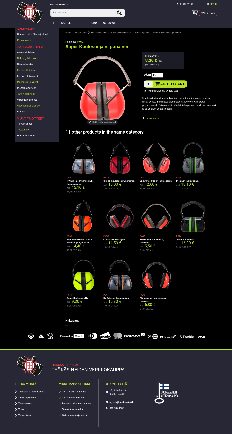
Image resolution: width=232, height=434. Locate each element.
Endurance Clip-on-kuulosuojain (156, 181)
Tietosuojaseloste (27, 397)
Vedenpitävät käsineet (28, 105)
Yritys (21, 409)
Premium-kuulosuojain (187, 181)
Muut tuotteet (30, 118)
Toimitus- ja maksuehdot (31, 391)
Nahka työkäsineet (27, 58)
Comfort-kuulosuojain (114, 239)
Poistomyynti (24, 40)
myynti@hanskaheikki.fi (121, 402)
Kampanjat (26, 29)
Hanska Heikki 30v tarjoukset (32, 34)
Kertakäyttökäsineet (27, 76)
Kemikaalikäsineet (26, 70)
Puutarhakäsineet (26, 88)
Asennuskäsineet (26, 52)
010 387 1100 (186, 4)
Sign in (213, 4)
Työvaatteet (23, 129)
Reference (70, 42)
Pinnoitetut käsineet (27, 82)
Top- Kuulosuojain (185, 239)
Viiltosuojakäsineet (27, 100)
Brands (21, 111)
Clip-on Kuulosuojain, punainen (119, 181)
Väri (147, 75)
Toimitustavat (25, 403)
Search (119, 12)
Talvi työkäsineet (25, 94)
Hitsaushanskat (25, 64)
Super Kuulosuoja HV (77, 298)
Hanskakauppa (30, 47)
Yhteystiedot (25, 415)
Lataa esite (150, 118)
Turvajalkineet (24, 123)
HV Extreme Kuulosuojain (116, 298)
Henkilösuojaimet (26, 135)
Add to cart (172, 84)
